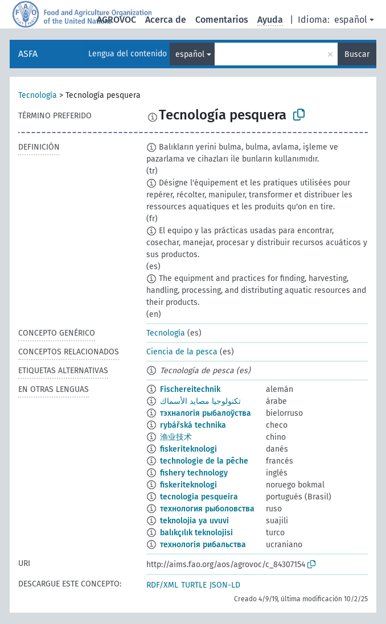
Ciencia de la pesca (181, 352)
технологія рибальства (203, 544)
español (350, 19)
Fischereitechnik (190, 389)
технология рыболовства (207, 509)
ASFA (28, 53)
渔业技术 (176, 437)
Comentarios (221, 19)
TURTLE (194, 585)
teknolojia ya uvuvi (194, 521)
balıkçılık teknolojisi (196, 533)
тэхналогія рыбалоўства (205, 413)
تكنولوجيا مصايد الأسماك (200, 401)
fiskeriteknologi (188, 449)
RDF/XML (162, 585)
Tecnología (37, 95)
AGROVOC (116, 19)
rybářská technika (193, 425)
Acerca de (165, 19)
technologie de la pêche (204, 461)
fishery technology (194, 473)
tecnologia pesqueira (199, 497)
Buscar (356, 54)
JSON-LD (225, 585)
